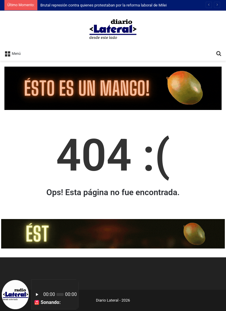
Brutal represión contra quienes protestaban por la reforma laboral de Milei (103, 5)
